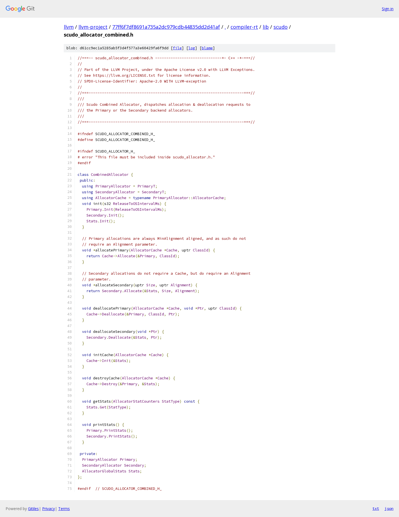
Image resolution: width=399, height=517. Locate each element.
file (177, 48)
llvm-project (93, 27)
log (191, 48)
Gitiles (33, 508)
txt (375, 508)
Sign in (387, 8)
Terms (64, 508)
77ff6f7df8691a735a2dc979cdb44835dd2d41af (166, 27)
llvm (69, 27)
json (389, 508)
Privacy (48, 508)
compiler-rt (244, 27)
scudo (280, 27)
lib (266, 27)
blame (207, 48)
